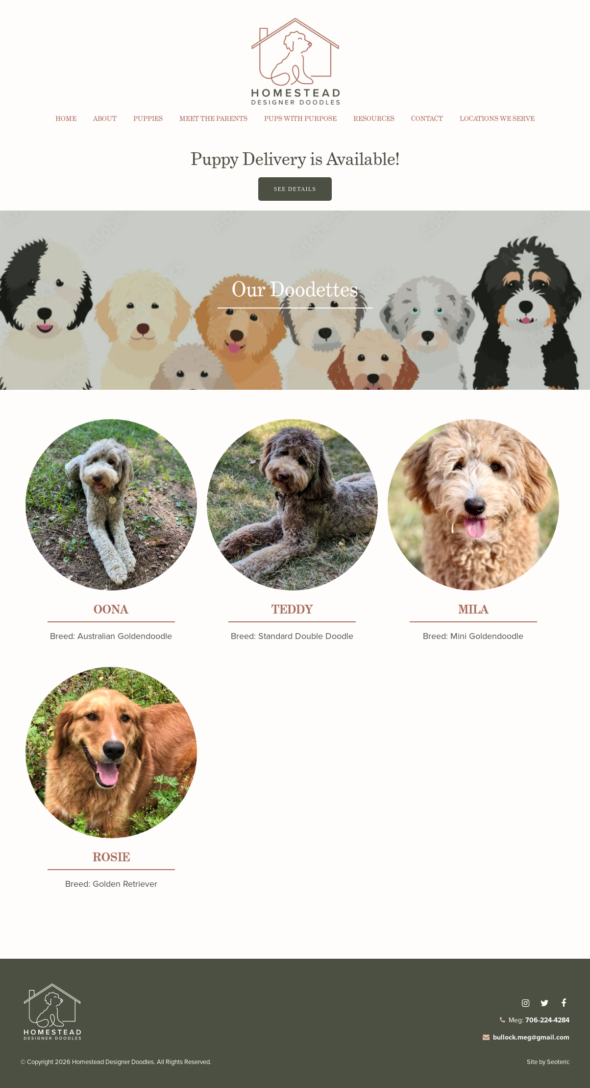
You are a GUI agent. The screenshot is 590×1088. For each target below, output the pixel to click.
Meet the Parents (213, 118)
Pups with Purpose (300, 118)
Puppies (148, 118)
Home (65, 118)
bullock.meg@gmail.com (531, 1037)
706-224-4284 (547, 1020)
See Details (295, 189)
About (105, 118)
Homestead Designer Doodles (113, 1061)
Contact (427, 118)
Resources (373, 118)
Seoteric (558, 1061)
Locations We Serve (497, 118)
